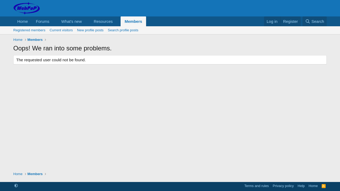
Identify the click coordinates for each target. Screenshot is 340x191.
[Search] (315, 21)
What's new (71, 21)
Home (22, 21)
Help (301, 186)
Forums (42, 21)
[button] (53, 21)
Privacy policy (283, 186)
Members (133, 21)
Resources (103, 21)
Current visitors (61, 30)
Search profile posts (123, 30)
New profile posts (90, 30)
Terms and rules (256, 186)
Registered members (29, 30)
